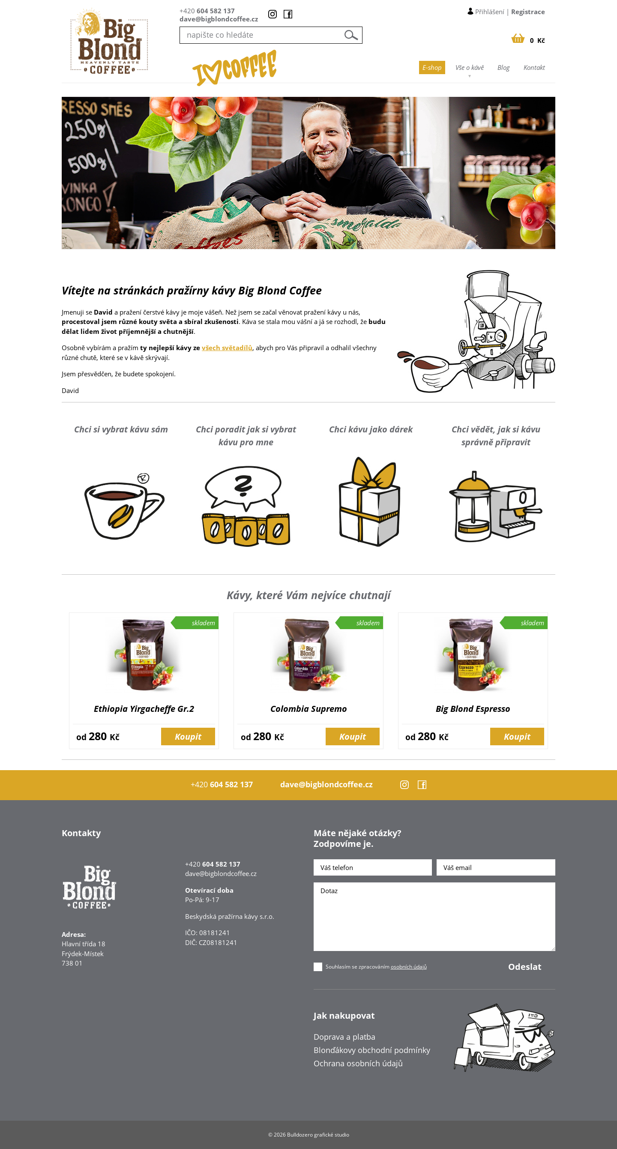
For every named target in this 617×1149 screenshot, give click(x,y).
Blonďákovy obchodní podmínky (372, 1050)
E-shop (432, 67)
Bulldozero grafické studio (318, 1134)
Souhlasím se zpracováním (376, 966)
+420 (207, 10)
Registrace (528, 11)
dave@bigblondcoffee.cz (219, 19)
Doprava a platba (344, 1037)
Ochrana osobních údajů (358, 1063)
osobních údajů (409, 966)
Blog (503, 67)
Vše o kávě (469, 67)
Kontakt (534, 67)
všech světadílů (227, 347)
